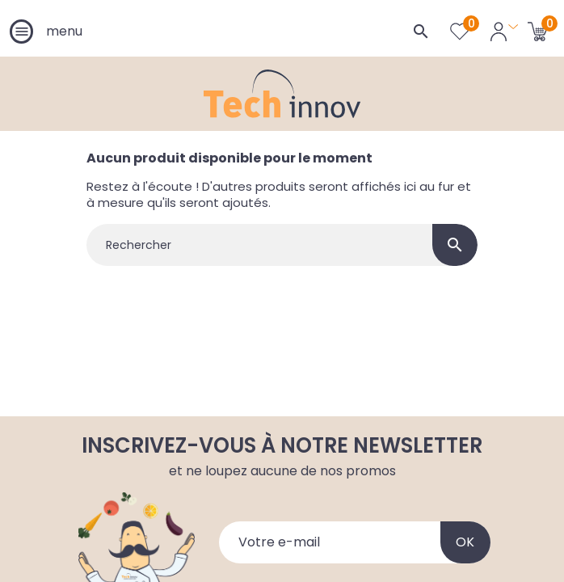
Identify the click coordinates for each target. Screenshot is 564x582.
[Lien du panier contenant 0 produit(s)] (538, 31)
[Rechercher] (282, 245)
